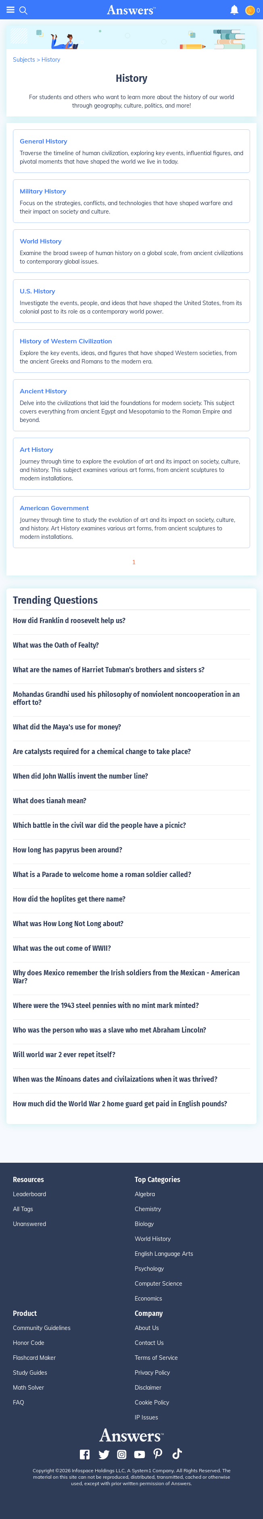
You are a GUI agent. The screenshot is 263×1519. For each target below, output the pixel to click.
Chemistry (148, 1209)
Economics (148, 1298)
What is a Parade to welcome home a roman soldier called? (102, 874)
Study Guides (30, 1372)
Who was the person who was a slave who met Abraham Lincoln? (109, 1030)
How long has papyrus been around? (67, 850)
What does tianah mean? (49, 800)
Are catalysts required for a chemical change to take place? (102, 751)
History (51, 59)
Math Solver (28, 1387)
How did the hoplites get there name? (69, 899)
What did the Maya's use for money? (67, 727)
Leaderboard (29, 1194)
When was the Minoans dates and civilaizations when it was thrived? (115, 1079)
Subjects (24, 59)
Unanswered (29, 1224)
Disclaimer (148, 1387)
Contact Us (149, 1343)
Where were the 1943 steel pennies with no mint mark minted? (106, 1005)
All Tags (23, 1209)
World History (153, 1239)
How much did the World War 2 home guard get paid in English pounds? (120, 1103)
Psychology (149, 1268)
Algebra (145, 1194)
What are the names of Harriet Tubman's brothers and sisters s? (109, 669)
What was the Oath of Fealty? (56, 645)
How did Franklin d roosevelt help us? (69, 620)
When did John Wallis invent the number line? (80, 776)
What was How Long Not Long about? (68, 923)
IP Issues (146, 1417)
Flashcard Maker (34, 1357)
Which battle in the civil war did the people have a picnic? (99, 825)
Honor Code (28, 1343)
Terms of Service (156, 1357)
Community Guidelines (42, 1328)
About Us (147, 1328)
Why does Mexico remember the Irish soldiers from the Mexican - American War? (126, 976)
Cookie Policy (152, 1402)
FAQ (18, 1402)
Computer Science (158, 1283)
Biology (144, 1224)
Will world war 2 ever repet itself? (64, 1054)
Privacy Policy (152, 1372)
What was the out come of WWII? (62, 948)
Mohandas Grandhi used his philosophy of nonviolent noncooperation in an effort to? (126, 698)
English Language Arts (164, 1253)
